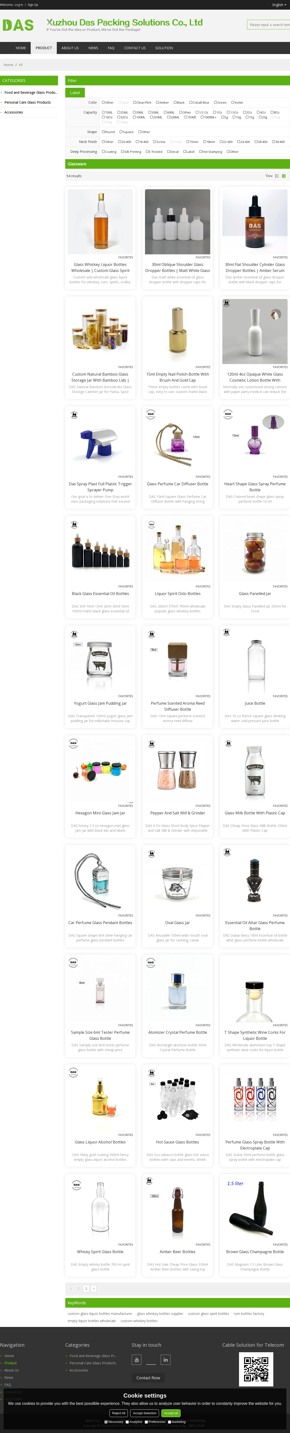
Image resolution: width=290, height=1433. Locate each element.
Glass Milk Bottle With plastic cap (255, 813)
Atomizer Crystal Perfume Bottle (177, 1032)
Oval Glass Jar (177, 922)
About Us (70, 48)
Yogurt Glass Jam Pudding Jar (100, 703)
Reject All (118, 1413)
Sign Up (33, 5)
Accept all (171, 1413)
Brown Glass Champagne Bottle (255, 1251)
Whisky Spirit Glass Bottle (100, 1251)
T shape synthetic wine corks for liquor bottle (255, 1035)
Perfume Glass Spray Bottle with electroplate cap (255, 1145)
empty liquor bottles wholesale (92, 1320)
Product (44, 48)
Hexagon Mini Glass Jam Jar (100, 813)
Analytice (134, 1422)
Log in (19, 5)
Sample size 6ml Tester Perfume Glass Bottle (100, 1035)
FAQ (111, 48)
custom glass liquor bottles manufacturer (100, 1313)
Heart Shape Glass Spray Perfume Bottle (255, 487)
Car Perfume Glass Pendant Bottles (100, 922)
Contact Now (148, 1377)
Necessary (113, 1422)
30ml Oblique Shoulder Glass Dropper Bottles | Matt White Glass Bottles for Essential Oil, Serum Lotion (177, 268)
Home (21, 48)
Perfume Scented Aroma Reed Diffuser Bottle (178, 706)
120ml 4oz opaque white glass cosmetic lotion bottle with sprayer (255, 377)
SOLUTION (164, 48)
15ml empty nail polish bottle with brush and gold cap (177, 377)
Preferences (155, 1422)
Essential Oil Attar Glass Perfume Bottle (255, 925)
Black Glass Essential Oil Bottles (100, 593)
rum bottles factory (249, 1313)
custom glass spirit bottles (208, 1313)
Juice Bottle (255, 703)
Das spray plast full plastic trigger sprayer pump (100, 487)
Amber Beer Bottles (178, 1251)
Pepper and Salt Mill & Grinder (177, 813)
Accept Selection (144, 1413)
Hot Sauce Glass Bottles (177, 1142)
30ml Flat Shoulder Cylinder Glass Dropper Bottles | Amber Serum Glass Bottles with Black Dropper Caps (255, 268)
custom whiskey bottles (139, 1320)
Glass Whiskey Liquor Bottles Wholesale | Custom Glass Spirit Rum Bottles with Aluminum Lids (100, 268)
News (93, 48)
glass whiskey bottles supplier (160, 1313)
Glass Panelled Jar (255, 593)
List (277, 176)
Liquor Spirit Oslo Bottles (178, 593)
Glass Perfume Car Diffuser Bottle (177, 484)
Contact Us (135, 48)
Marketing (177, 1422)
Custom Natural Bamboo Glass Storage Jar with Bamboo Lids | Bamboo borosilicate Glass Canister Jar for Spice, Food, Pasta (100, 377)
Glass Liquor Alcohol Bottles (100, 1142)
